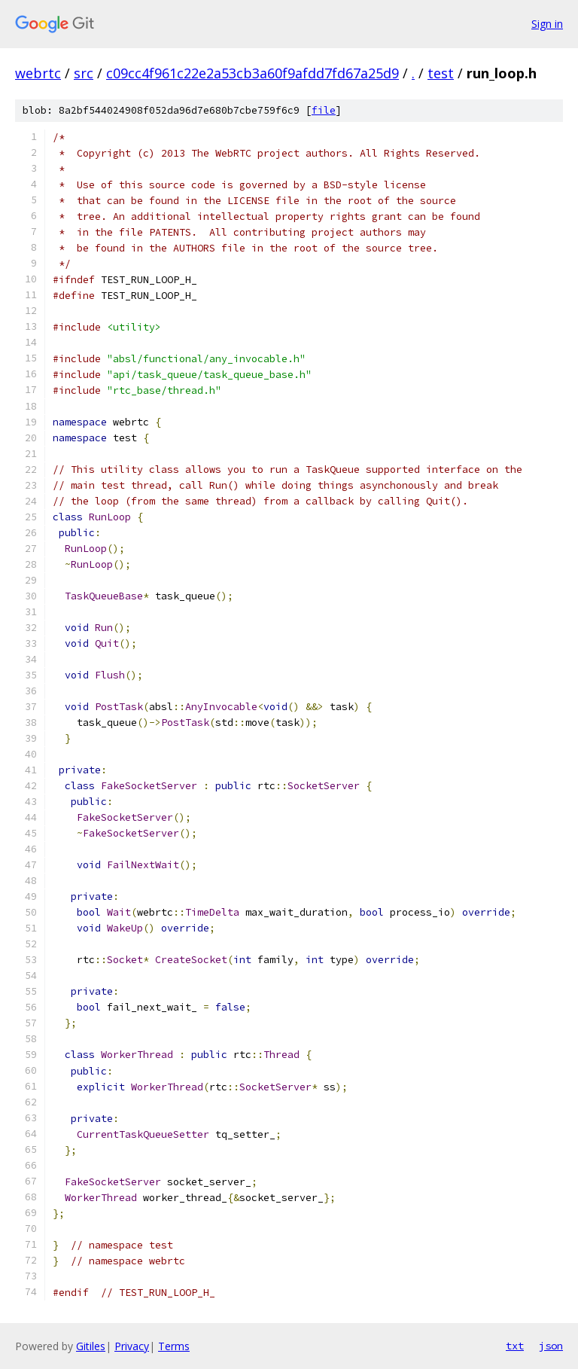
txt (515, 1345)
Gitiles (90, 1346)
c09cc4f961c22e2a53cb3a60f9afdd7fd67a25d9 (252, 73)
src (83, 73)
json (551, 1345)
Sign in (547, 24)
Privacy (131, 1346)
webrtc (38, 73)
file (324, 110)
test (440, 73)
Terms (174, 1346)
